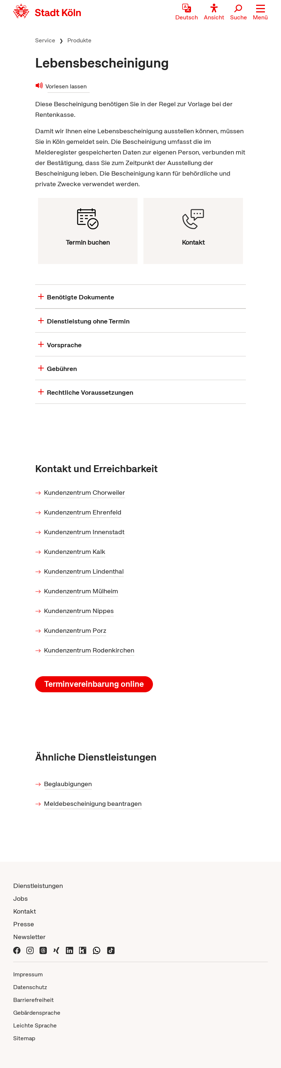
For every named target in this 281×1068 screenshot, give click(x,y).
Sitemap (24, 1038)
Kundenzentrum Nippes (79, 610)
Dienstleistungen (38, 885)
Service (45, 40)
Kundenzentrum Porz (75, 630)
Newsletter (29, 937)
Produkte (79, 40)
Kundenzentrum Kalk (75, 551)
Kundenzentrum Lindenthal (84, 571)
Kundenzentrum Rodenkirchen (89, 650)
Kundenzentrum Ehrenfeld (83, 512)
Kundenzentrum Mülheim (81, 591)
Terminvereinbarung (94, 684)
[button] (260, 13)
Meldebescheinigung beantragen (93, 803)
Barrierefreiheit (33, 1000)
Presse (23, 924)
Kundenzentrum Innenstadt (84, 532)
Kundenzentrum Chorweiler (85, 492)
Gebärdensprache (36, 1013)
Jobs (20, 898)
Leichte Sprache (35, 1025)
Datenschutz (30, 987)
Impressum (28, 974)
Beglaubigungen (68, 784)
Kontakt (24, 911)
